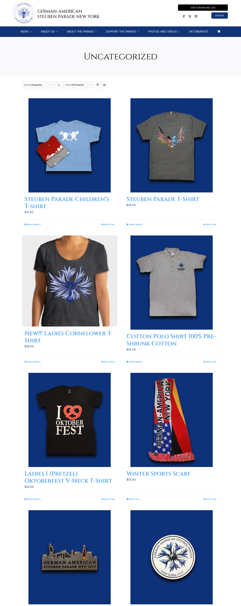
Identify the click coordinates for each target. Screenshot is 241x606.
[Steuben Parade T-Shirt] (171, 145)
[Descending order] (59, 84)
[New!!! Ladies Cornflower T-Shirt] (69, 281)
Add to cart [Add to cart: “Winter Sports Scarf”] (134, 499)
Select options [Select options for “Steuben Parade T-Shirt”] (135, 224)
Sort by (33, 85)
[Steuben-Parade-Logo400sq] (24, 3)
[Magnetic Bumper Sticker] (171, 557)
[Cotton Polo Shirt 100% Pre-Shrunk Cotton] (171, 282)
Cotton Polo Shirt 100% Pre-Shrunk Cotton (171, 339)
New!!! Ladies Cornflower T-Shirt (69, 336)
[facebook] (184, 16)
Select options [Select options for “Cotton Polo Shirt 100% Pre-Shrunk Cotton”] (135, 361)
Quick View (109, 224)
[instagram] (196, 16)
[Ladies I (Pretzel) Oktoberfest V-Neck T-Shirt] (69, 420)
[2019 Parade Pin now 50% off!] (69, 557)
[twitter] (190, 16)
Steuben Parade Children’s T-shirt (67, 202)
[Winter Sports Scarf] (171, 420)
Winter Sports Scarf (159, 474)
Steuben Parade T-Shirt (163, 199)
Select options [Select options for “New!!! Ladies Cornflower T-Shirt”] (33, 361)
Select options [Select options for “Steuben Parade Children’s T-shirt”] (33, 224)
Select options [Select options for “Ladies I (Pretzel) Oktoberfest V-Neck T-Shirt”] (33, 499)
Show (74, 85)
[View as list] (104, 85)
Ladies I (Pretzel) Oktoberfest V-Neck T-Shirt (68, 477)
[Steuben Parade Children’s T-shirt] (69, 145)
